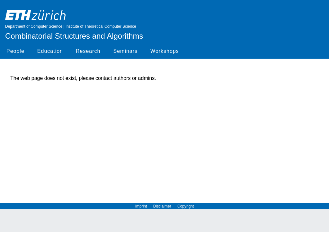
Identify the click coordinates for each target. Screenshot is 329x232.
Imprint (144, 206)
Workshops (164, 51)
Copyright (185, 206)
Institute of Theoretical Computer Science (101, 26)
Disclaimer (165, 206)
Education (50, 51)
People (15, 51)
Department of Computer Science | (35, 26)
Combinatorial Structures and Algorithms (74, 36)
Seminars (125, 51)
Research (88, 51)
